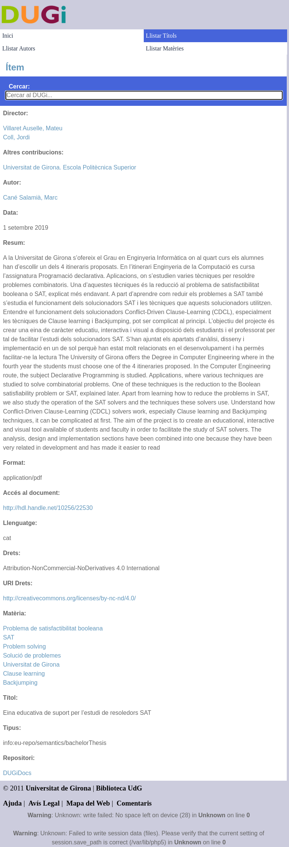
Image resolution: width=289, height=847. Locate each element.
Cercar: (19, 86)
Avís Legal (44, 803)
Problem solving (24, 646)
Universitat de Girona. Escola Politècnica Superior (69, 167)
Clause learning (24, 673)
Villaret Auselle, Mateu (32, 128)
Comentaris (134, 803)
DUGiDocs (17, 773)
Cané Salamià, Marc (30, 197)
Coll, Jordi (16, 137)
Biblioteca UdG (119, 788)
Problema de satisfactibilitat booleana (53, 628)
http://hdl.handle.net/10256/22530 (48, 508)
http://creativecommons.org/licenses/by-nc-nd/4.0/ (69, 598)
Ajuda (12, 803)
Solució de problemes (32, 655)
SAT (8, 637)
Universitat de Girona (31, 664)
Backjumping (20, 682)
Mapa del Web (88, 803)
